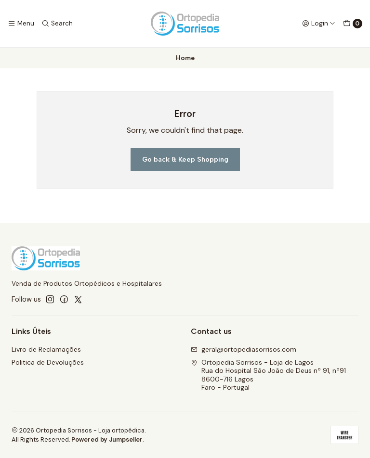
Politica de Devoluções (48, 361)
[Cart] (352, 23)
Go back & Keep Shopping (185, 158)
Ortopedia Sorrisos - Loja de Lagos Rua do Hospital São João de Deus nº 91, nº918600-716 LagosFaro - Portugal (268, 374)
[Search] (56, 23)
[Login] (319, 23)
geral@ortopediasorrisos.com (243, 348)
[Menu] (21, 23)
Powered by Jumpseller (107, 439)
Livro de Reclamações (46, 348)
